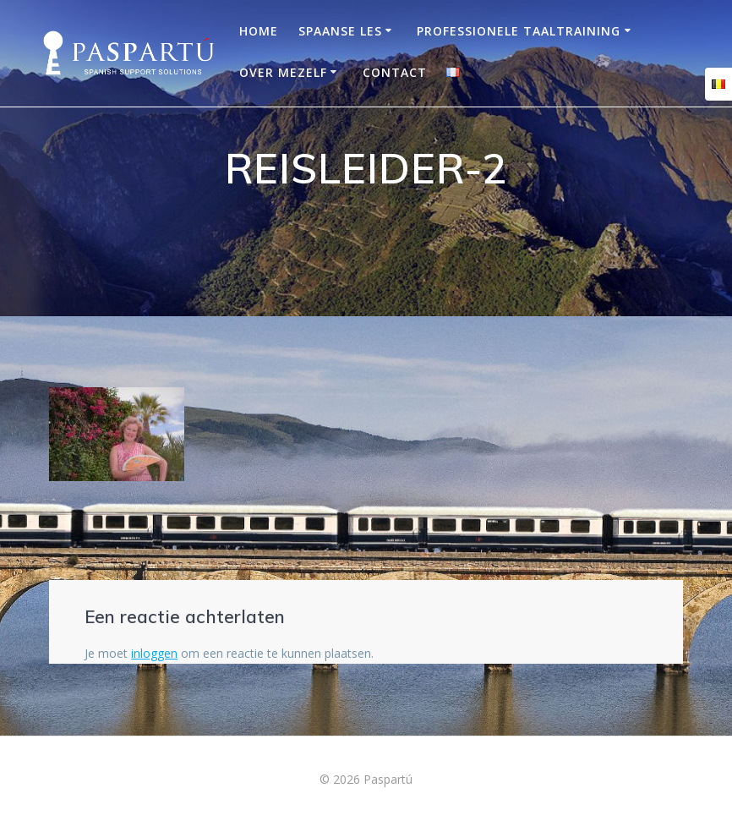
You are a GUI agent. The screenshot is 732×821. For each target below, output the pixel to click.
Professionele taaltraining (518, 31)
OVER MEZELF (283, 72)
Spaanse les (340, 31)
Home (258, 31)
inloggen (154, 653)
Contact (395, 72)
